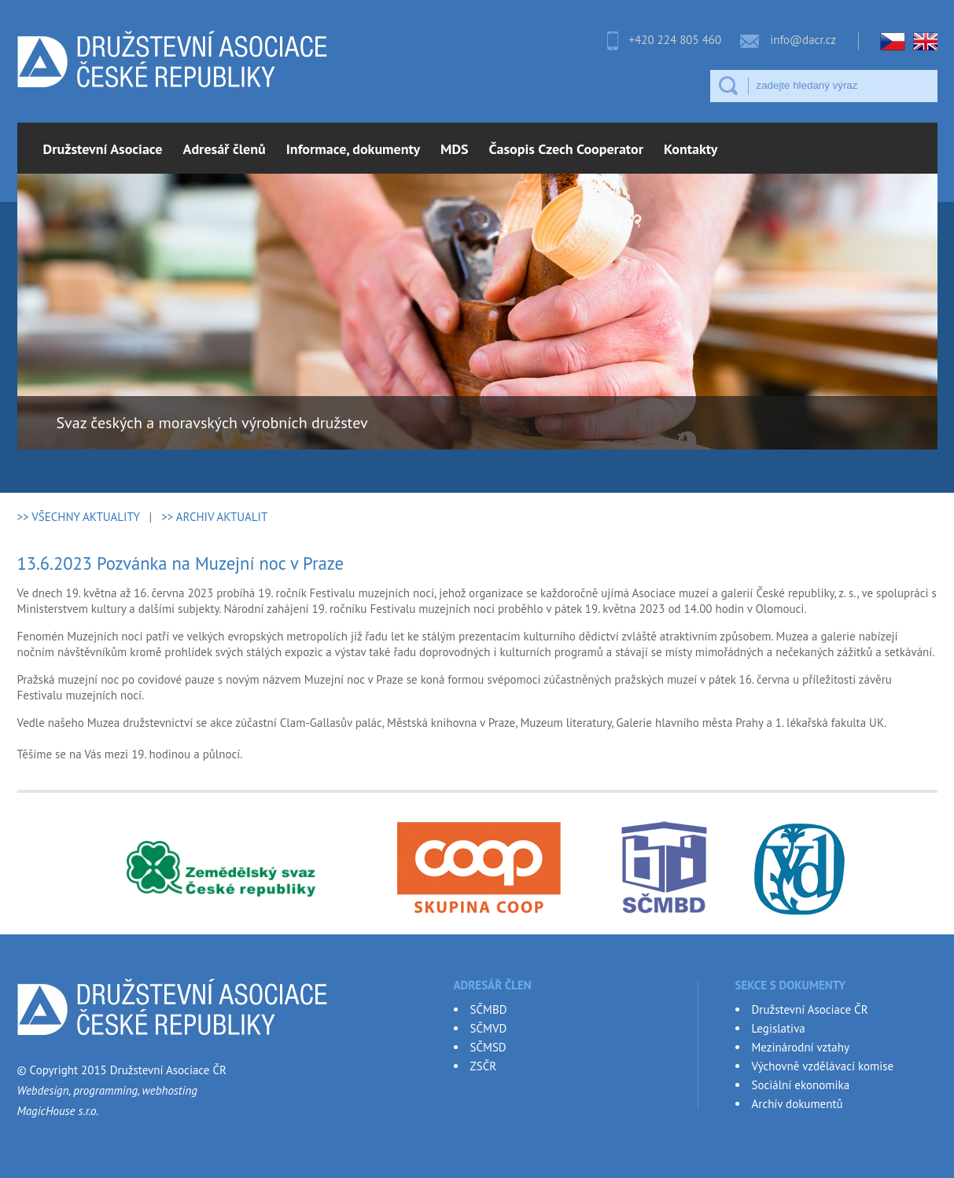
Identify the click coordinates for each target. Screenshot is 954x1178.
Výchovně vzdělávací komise (823, 1066)
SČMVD (488, 1028)
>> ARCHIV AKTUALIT (214, 516)
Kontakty (690, 149)
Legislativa (778, 1028)
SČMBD (488, 1009)
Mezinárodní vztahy (800, 1047)
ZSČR (483, 1066)
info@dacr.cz (803, 39)
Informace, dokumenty (353, 149)
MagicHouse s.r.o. (58, 1110)
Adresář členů (224, 149)
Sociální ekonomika (801, 1084)
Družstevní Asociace (103, 149)
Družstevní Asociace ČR (810, 1009)
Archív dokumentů (797, 1103)
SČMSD (488, 1047)
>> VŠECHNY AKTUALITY (78, 516)
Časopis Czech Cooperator (566, 149)
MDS (454, 149)
